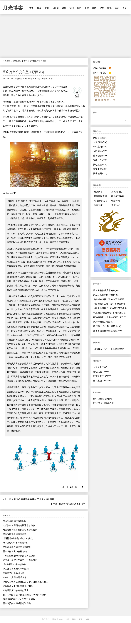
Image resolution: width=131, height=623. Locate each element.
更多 (124, 8)
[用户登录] (98, 403)
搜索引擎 (100, 169)
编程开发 (100, 160)
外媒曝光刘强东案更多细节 (72, 504)
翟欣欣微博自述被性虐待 (14, 534)
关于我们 (45, 619)
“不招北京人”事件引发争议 (15, 543)
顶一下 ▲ (66, 487)
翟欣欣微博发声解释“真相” (15, 551)
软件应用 (100, 147)
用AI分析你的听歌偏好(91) (106, 295)
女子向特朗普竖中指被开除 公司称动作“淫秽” (24, 595)
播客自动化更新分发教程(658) (107, 331)
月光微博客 (116, 192)
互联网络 (100, 151)
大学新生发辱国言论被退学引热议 (19, 525)
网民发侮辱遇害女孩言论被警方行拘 (20, 530)
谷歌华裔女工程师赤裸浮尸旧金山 (19, 586)
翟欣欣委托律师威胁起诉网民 (17, 603)
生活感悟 (100, 142)
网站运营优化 (100, 201)
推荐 (39, 8)
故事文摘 (98, 205)
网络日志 (100, 138)
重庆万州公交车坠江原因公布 (24, 72)
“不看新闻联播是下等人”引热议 (18, 538)
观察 (102, 8)
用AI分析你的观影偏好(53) (106, 290)
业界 (47, 8)
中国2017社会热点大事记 (14, 573)
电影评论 (115, 201)
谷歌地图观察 (100, 196)
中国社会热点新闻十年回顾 (16, 569)
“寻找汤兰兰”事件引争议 (14, 564)
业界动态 (16, 61)
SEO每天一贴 (100, 349)
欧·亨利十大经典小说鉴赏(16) (107, 326)
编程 (71, 8)
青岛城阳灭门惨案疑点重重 (16, 590)
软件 (64, 8)
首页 (31, 8)
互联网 (55, 8)
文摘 (87, 619)
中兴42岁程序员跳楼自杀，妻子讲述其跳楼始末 (25, 582)
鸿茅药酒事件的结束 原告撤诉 (17, 547)
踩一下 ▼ (79, 487)
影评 (117, 8)
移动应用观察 (117, 196)
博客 (54, 619)
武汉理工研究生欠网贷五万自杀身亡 (20, 560)
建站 (79, 8)
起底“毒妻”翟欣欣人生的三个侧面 (19, 599)
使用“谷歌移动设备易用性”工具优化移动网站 (32, 499)
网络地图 (100, 173)
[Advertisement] (65, 36)
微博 (109, 8)
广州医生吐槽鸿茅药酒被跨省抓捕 (19, 556)
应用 (81, 619)
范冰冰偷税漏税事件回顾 (14, 521)
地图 (94, 8)
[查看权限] (109, 403)
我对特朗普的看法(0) (103, 322)
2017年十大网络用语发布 (14, 577)
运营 (74, 619)
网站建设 (100, 164)
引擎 (87, 8)
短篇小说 (115, 205)
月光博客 (13, 8)
